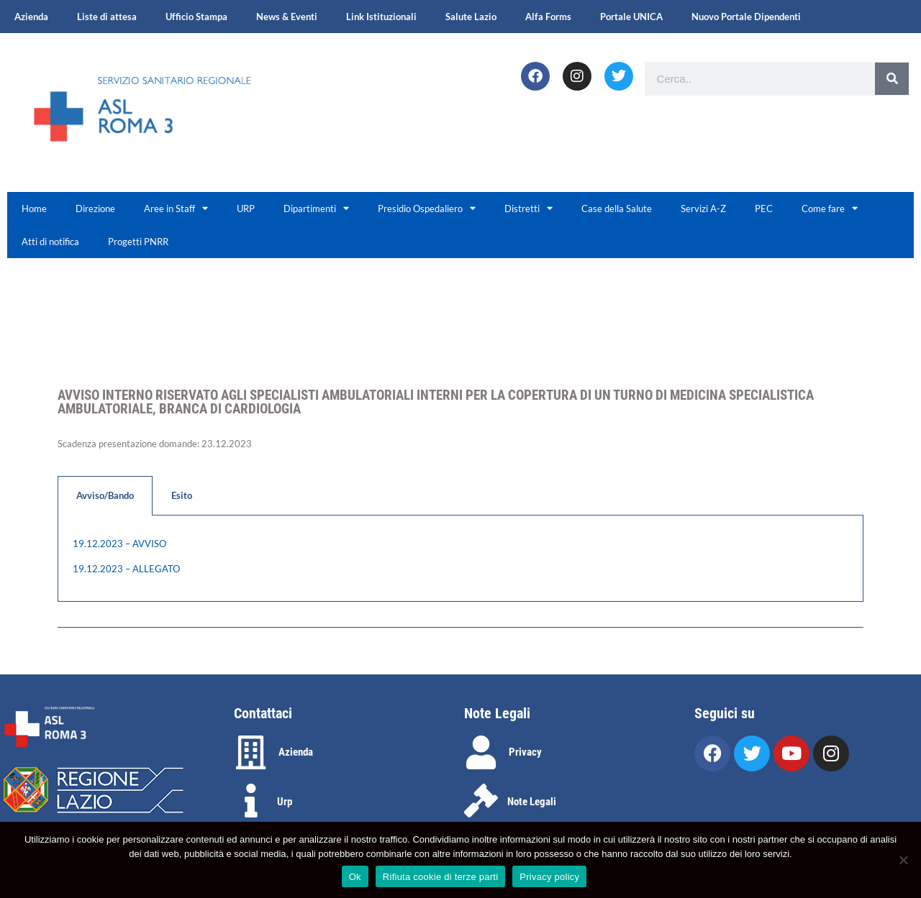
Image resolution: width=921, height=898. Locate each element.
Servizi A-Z (703, 208)
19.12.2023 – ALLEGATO (126, 568)
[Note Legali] (481, 800)
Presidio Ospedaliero (427, 208)
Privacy (525, 752)
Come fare (830, 208)
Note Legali (531, 801)
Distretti (528, 208)
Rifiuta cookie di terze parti (440, 876)
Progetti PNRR (138, 241)
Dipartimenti (316, 208)
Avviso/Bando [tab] (105, 495)
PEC (764, 208)
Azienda (31, 16)
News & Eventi (286, 16)
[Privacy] (481, 752)
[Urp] (251, 800)
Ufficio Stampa (196, 16)
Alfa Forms (548, 16)
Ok (355, 876)
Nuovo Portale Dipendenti (746, 16)
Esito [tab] (181, 495)
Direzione (95, 208)
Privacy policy (549, 876)
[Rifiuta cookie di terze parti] (903, 860)
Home (34, 208)
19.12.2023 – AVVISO (119, 543)
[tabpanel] (460, 559)
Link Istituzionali (381, 16)
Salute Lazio (470, 16)
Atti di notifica (50, 241)
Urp (284, 801)
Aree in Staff (176, 208)
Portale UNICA (631, 16)
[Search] (892, 79)
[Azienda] (251, 752)
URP (246, 208)
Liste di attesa (107, 16)
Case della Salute (616, 208)
